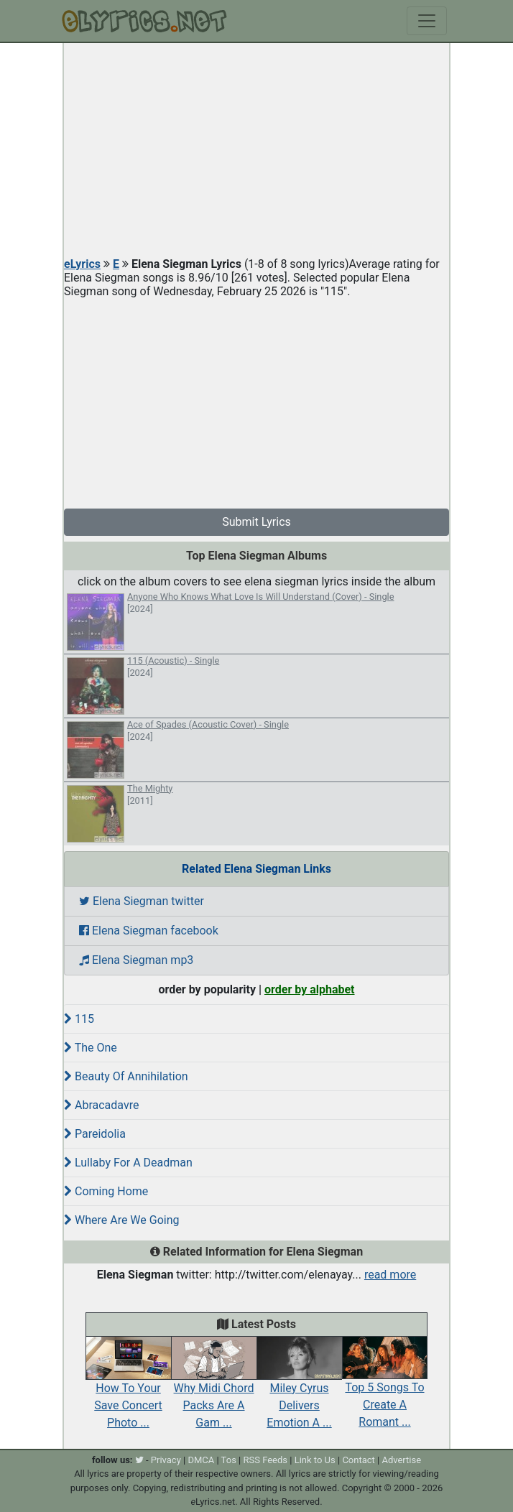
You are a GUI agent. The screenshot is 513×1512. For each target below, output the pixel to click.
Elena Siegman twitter (141, 901)
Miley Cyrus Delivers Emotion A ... (299, 1389)
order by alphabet (309, 989)
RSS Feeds (266, 1460)
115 (79, 1019)
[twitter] (139, 1460)
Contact (358, 1460)
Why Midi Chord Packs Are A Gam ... (213, 1389)
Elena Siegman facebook (148, 930)
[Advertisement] (256, 150)
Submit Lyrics (256, 522)
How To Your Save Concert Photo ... (128, 1389)
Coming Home (106, 1191)
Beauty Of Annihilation (126, 1076)
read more (390, 1274)
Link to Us (315, 1460)
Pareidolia (95, 1134)
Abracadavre (101, 1105)
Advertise (401, 1460)
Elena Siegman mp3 (136, 960)
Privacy (166, 1460)
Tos (228, 1460)
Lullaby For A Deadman (128, 1162)
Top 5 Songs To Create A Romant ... (385, 1389)
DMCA (201, 1460)
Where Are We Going (122, 1220)
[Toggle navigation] (427, 20)
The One (90, 1047)
